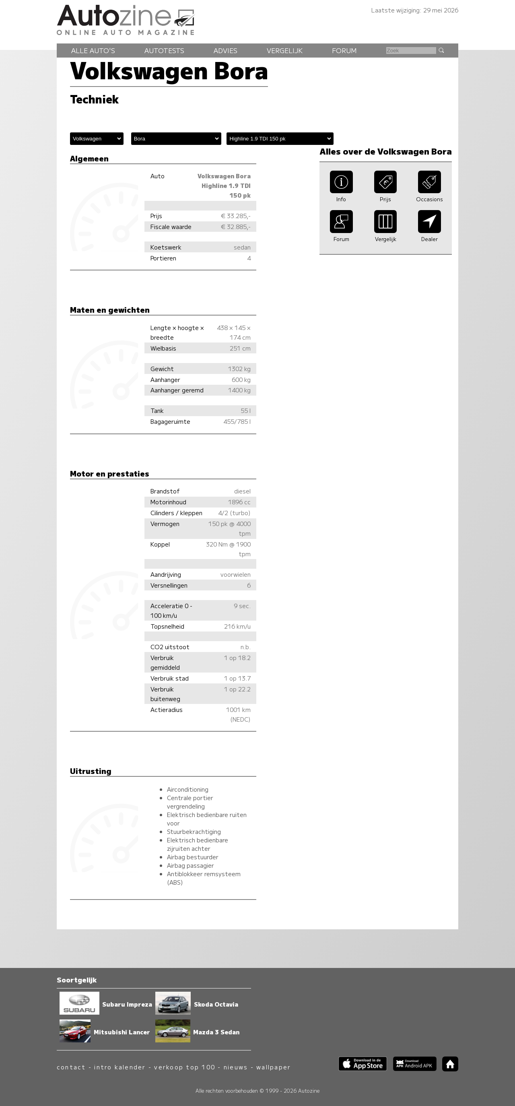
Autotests (164, 50)
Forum (344, 50)
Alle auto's (93, 50)
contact (71, 1067)
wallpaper (273, 1067)
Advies (225, 50)
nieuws (236, 1067)
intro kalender (120, 1067)
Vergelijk (285, 50)
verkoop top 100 (184, 1067)
